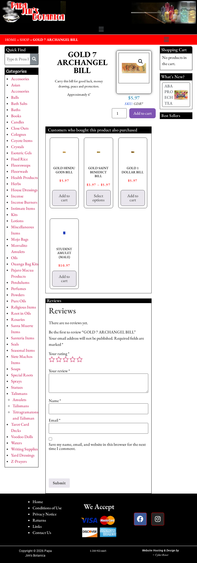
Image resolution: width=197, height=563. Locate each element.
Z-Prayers (19, 461)
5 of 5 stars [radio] (79, 359)
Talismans (19, 393)
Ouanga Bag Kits (24, 264)
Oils (14, 257)
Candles (17, 122)
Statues (17, 387)
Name (55, 401)
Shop (24, 39)
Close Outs (19, 128)
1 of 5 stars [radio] (52, 359)
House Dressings (24, 190)
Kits (14, 214)
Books (16, 116)
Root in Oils (21, 313)
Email (55, 420)
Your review (59, 371)
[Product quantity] (119, 113)
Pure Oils (18, 301)
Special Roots (22, 375)
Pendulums (20, 282)
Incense (17, 196)
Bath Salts (19, 103)
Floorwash (19, 171)
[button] (101, 29)
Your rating (59, 354)
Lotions (17, 220)
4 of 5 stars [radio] (73, 359)
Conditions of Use (47, 508)
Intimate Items (23, 208)
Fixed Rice (19, 159)
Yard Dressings (22, 455)
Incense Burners (24, 202)
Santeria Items (22, 338)
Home (38, 501)
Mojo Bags (19, 239)
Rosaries (18, 319)
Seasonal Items (23, 350)
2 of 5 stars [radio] (59, 359)
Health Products (24, 177)
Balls (15, 97)
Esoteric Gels (21, 153)
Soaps (15, 368)
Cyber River (161, 555)
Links (37, 526)
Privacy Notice (44, 514)
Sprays (16, 381)
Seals (15, 344)
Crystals (17, 146)
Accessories (20, 78)
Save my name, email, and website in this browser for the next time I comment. (97, 446)
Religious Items (23, 307)
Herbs (16, 183)
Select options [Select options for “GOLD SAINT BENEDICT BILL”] (98, 198)
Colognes (18, 134)
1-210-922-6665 (98, 550)
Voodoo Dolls (22, 436)
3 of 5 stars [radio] (66, 359)
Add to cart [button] (64, 198)
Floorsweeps (20, 165)
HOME (10, 39)
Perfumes (18, 288)
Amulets (19, 399)
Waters (16, 443)
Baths (15, 109)
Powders (17, 294)
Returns (39, 520)
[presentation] (88, 466)
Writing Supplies (24, 449)
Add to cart (142, 113)
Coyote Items (21, 140)
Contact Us (42, 532)
